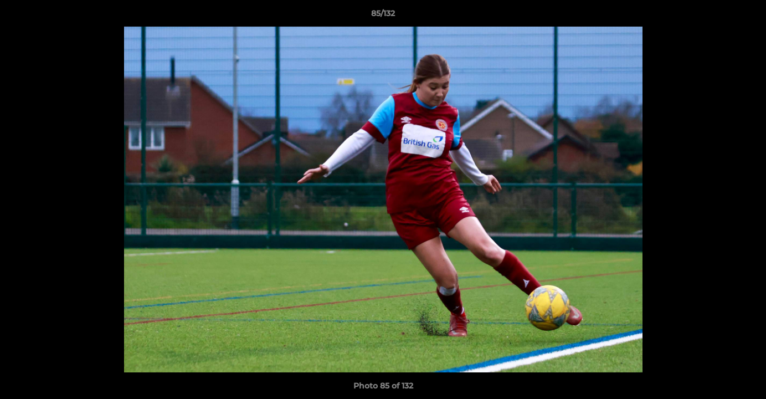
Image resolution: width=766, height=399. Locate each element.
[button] (746, 16)
